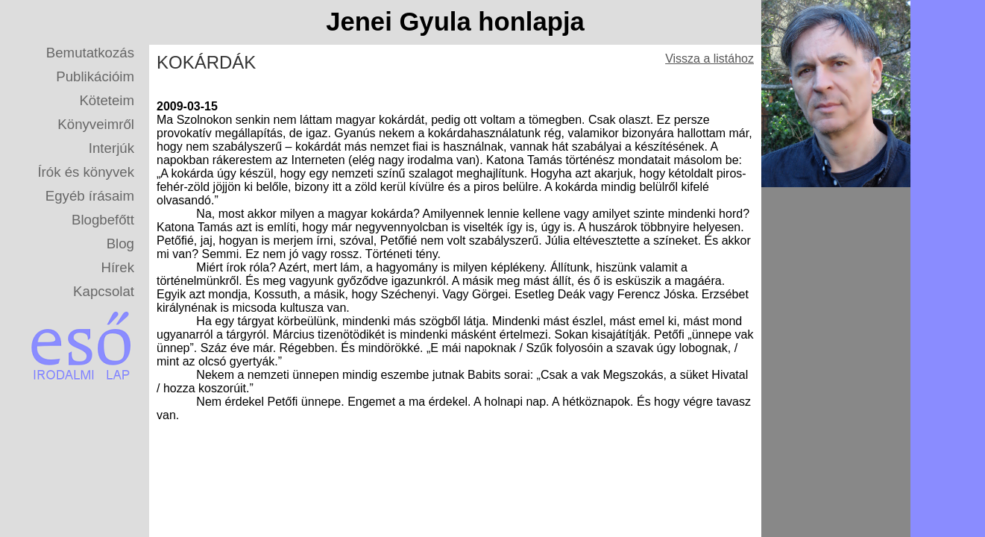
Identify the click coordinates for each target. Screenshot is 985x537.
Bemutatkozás (90, 52)
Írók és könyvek (85, 172)
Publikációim (95, 76)
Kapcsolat (103, 291)
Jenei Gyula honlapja (455, 21)
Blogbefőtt (103, 219)
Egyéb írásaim (89, 196)
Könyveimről (95, 124)
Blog (120, 243)
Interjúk (111, 148)
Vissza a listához (709, 58)
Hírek (117, 267)
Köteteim (106, 100)
